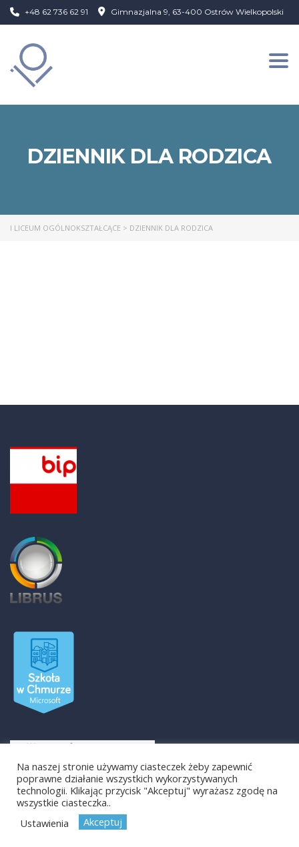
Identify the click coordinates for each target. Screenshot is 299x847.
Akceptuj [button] (102, 821)
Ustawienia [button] (44, 823)
